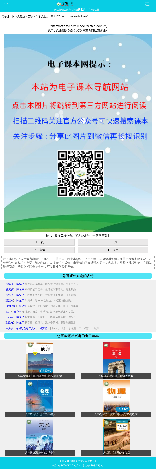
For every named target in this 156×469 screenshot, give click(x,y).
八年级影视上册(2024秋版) (116, 452)
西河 (8, 311)
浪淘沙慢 (11, 306)
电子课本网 (8, 16)
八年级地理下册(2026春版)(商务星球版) (40, 376)
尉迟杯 (9, 322)
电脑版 (63, 461)
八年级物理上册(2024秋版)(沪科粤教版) (116, 414)
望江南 (9, 300)
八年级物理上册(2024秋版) (40, 414)
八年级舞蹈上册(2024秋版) (40, 452)
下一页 (113, 242)
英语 (30, 16)
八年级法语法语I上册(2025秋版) (116, 376)
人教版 (21, 16)
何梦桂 (43, 328)
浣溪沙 (9, 284)
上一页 (39, 242)
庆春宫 (9, 317)
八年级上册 (42, 16)
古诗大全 (82, 461)
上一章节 (39, 249)
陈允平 (20, 284)
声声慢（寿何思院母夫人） (21, 328)
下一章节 (113, 249)
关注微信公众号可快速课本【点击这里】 (78, 9)
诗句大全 (92, 461)
